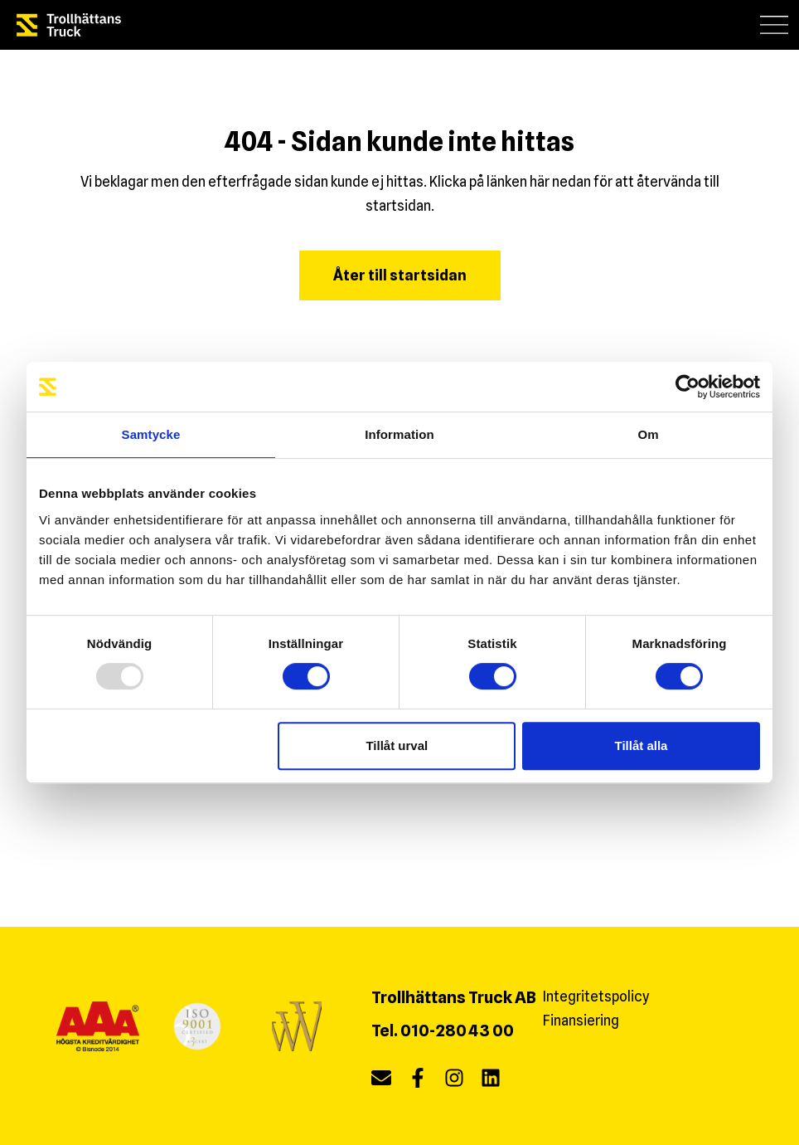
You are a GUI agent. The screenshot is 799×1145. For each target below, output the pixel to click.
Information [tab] (399, 434)
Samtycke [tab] (151, 434)
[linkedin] (491, 1081)
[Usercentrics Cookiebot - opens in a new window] (687, 386)
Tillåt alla (640, 745)
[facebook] (418, 1081)
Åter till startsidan (400, 275)
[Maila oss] (381, 1081)
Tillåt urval (397, 745)
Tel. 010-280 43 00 (442, 1030)
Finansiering (581, 1020)
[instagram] (454, 1081)
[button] (774, 24)
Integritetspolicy (596, 996)
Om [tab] (647, 434)
